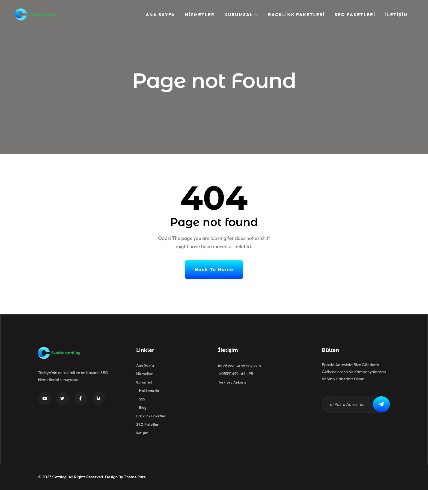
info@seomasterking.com (239, 365)
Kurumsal (238, 14)
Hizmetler (200, 14)
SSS (142, 399)
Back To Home (214, 269)
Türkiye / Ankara (232, 382)
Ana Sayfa (160, 14)
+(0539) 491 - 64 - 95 (235, 373)
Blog (143, 407)
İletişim (396, 14)
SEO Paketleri (355, 14)
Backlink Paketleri (296, 14)
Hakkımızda (149, 390)
